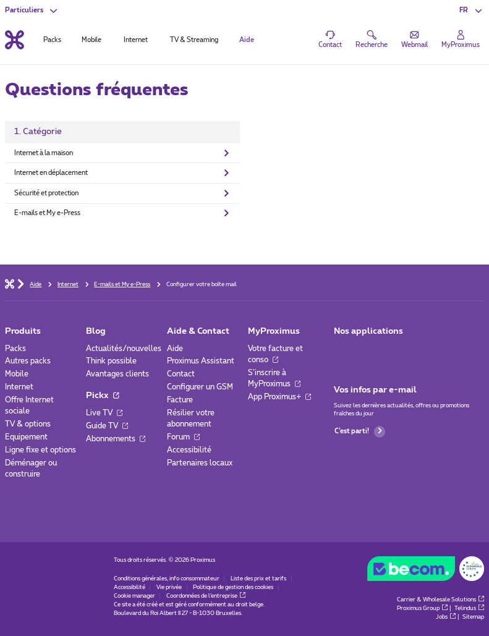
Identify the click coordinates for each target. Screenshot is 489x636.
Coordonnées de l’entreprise (205, 596)
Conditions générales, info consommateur (166, 579)
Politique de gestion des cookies (233, 587)
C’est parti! (359, 432)
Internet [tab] (136, 39)
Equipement (26, 437)
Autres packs (28, 361)
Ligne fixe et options (40, 450)
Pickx (102, 395)
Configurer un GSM (200, 387)
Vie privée (169, 587)
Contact (181, 374)
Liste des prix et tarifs (258, 579)
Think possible (111, 361)
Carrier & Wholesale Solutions (440, 600)
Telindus (469, 608)
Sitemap (473, 617)
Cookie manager (134, 596)
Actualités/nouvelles (123, 348)
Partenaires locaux (199, 463)
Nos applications (368, 331)
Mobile (16, 374)
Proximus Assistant (200, 361)
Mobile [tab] (91, 39)
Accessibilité (189, 450)
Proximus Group (422, 608)
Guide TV (107, 426)
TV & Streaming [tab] (194, 39)
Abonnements (115, 439)
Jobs (446, 617)
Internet (19, 387)
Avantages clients (117, 374)
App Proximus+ (279, 397)
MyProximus (274, 331)
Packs (15, 348)
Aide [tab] (246, 39)
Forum (183, 437)
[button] (471, 11)
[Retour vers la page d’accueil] (14, 40)
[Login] (460, 40)
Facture (180, 400)
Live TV (104, 413)
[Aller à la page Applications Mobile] (342, 351)
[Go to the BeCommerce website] (426, 571)
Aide (175, 348)
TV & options (28, 424)
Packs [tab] (52, 39)
